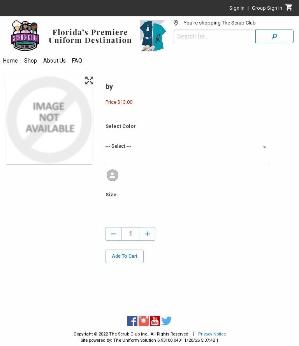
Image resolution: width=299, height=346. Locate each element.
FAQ (77, 61)
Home (10, 61)
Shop (30, 61)
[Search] (274, 36)
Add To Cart (124, 256)
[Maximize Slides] (89, 80)
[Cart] (289, 9)
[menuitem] (10, 62)
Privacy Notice (212, 334)
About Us (54, 61)
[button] (187, 147)
